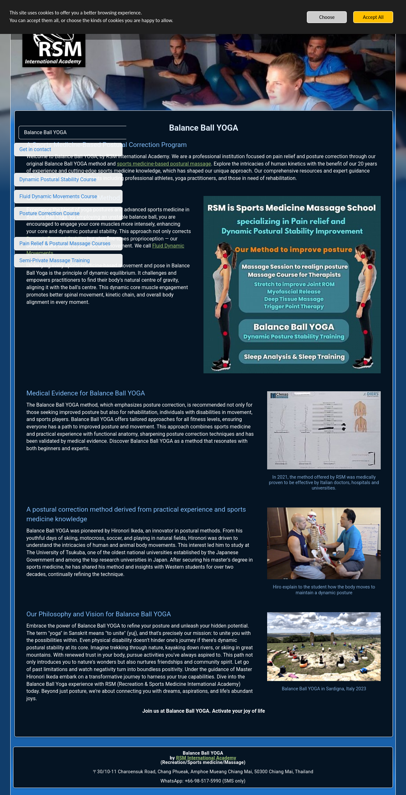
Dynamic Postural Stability (167, 268)
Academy (225, 718)
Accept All (373, 17)
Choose (327, 17)
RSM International (195, 718)
